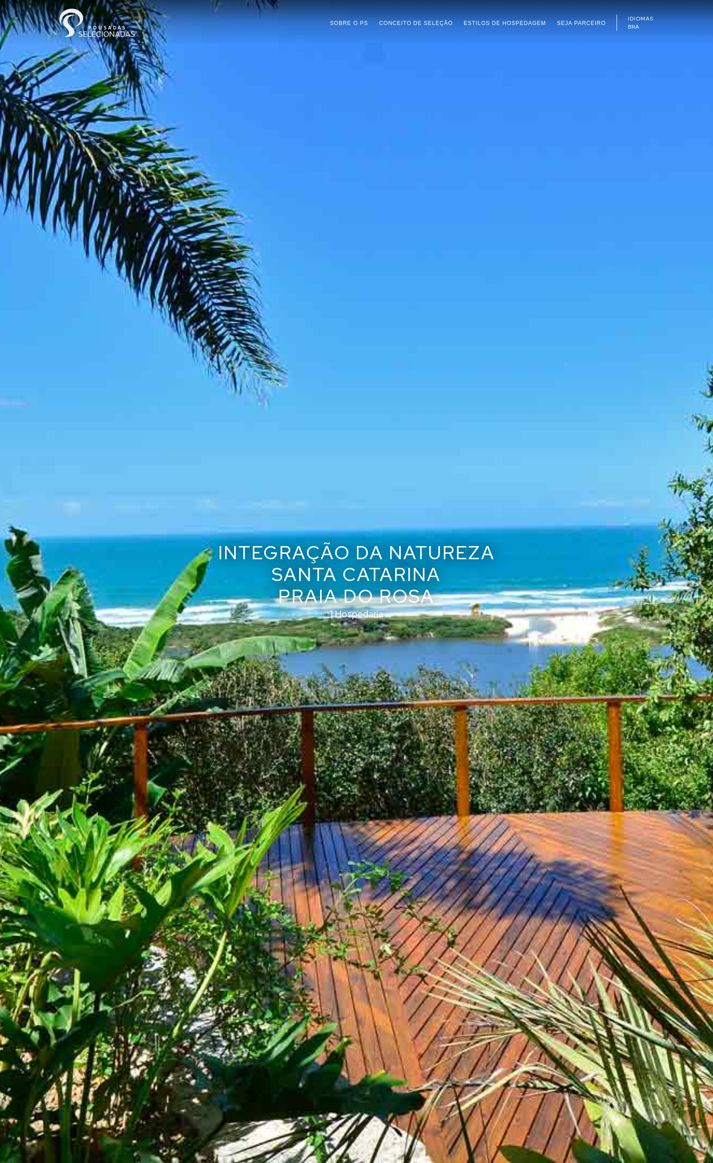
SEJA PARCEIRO (581, 23)
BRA (633, 26)
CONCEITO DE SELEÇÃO (416, 23)
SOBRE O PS (349, 23)
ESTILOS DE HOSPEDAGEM (505, 23)
